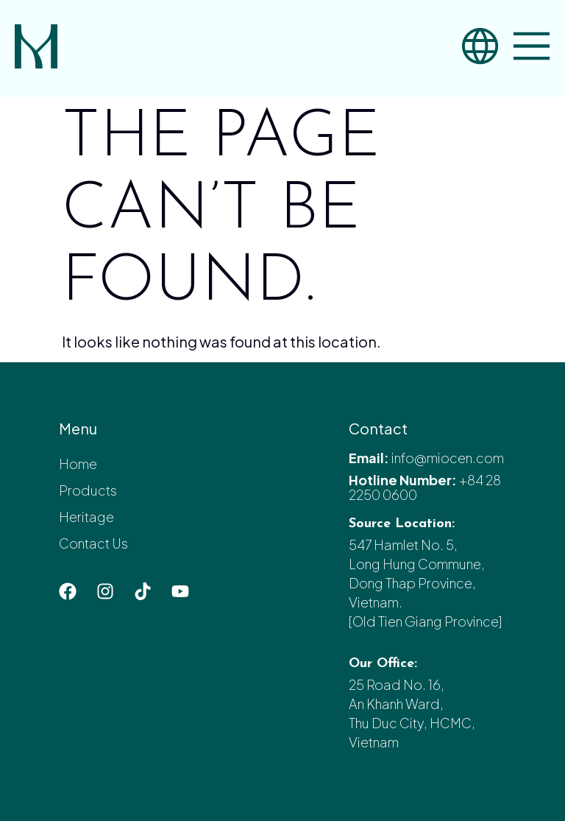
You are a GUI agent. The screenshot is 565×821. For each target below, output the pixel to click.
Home (78, 463)
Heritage (86, 516)
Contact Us (93, 543)
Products (88, 490)
